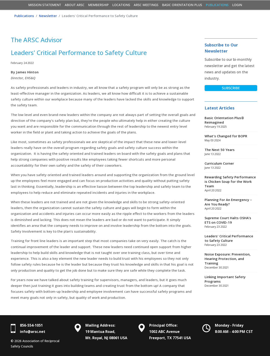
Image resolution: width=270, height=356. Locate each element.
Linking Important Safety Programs (231, 281)
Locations (121, 5)
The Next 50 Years (231, 151)
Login (237, 5)
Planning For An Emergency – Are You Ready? (231, 204)
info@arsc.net (32, 331)
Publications (217, 5)
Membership (98, 5)
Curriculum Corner (231, 165)
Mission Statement (44, 5)
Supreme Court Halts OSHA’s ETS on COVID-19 (231, 222)
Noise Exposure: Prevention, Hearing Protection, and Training (231, 261)
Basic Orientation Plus (182, 5)
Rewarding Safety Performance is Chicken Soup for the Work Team (231, 184)
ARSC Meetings (146, 5)
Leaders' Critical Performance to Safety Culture (231, 240)
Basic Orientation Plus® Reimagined (231, 122)
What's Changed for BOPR (231, 138)
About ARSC (74, 5)
